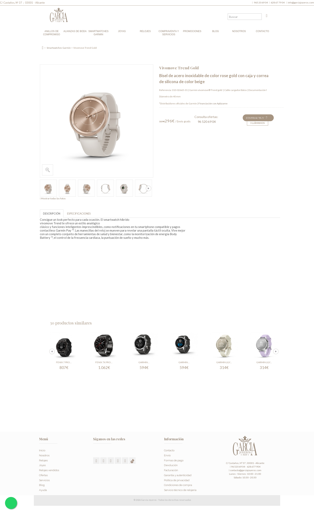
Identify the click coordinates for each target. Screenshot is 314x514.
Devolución (171, 464)
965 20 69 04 (261, 2)
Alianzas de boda (75, 31)
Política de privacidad (176, 478)
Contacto (262, 31)
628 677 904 (253, 466)
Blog (215, 31)
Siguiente (148, 188)
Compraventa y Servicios (169, 33)
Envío (167, 454)
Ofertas (43, 473)
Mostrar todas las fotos (53, 198)
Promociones (192, 31)
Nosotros (239, 31)
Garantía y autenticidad (177, 473)
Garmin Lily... (224, 362)
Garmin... (144, 362)
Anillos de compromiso (51, 33)
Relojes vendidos (49, 469)
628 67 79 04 (278, 2)
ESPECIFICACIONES (79, 213)
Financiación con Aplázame (212, 103)
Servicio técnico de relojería (180, 488)
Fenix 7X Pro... (104, 362)
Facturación (171, 469)
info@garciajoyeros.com (301, 2)
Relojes (145, 31)
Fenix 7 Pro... (64, 362)
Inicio (42, 449)
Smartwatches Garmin (98, 33)
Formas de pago (173, 459)
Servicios (44, 478)
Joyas (122, 31)
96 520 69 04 (207, 121)
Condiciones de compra (178, 483)
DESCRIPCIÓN (51, 213)
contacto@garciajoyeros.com (245, 470)
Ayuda (43, 488)
